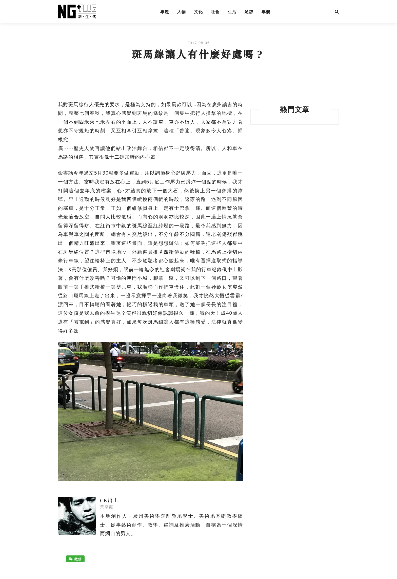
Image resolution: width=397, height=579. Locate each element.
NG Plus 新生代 (77, 11)
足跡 (249, 11)
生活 (232, 11)
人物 (181, 11)
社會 (215, 11)
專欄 (266, 11)
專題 (164, 11)
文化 (198, 11)
